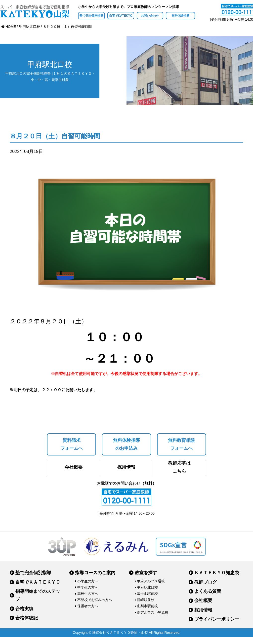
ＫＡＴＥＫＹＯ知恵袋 (216, 572)
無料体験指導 (180, 15)
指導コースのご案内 (95, 572)
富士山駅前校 (147, 594)
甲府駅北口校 (147, 587)
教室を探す (146, 572)
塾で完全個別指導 (91, 15)
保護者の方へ (87, 606)
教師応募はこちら (179, 467)
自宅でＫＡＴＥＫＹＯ (37, 582)
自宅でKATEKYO (120, 15)
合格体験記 (26, 617)
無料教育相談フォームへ (181, 444)
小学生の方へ (87, 581)
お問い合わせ (150, 15)
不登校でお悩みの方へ (94, 600)
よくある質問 (207, 591)
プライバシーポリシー (216, 619)
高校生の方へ (87, 594)
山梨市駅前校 (147, 606)
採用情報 (126, 467)
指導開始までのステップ (37, 595)
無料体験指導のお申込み (126, 444)
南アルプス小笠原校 (152, 612)
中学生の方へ (87, 587)
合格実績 (24, 608)
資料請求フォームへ (71, 444)
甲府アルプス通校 (151, 581)
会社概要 (74, 467)
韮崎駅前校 (145, 600)
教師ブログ (205, 582)
